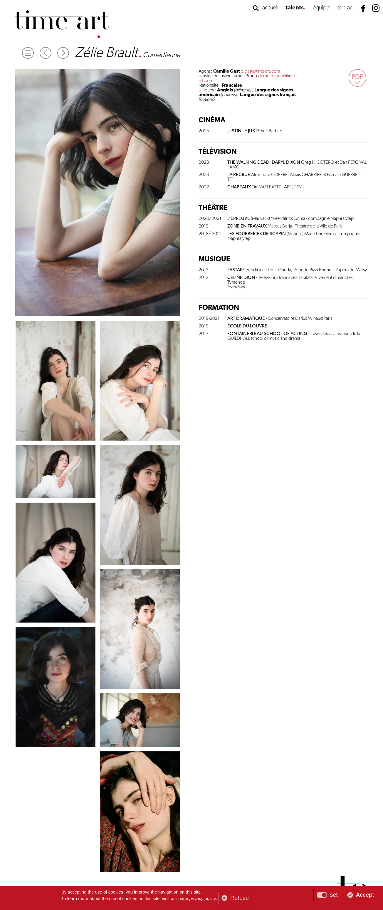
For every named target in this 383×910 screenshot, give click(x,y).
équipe (321, 8)
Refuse (239, 898)
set (334, 894)
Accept (365, 894)
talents (294, 8)
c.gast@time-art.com (260, 71)
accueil (270, 8)
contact (345, 8)
